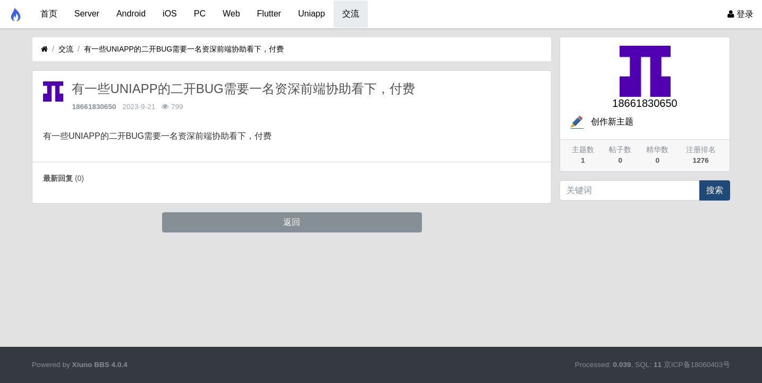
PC (200, 13)
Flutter (269, 13)
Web (231, 13)
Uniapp (311, 13)
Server (86, 13)
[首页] (44, 49)
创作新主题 (601, 121)
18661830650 (94, 107)
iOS (170, 13)
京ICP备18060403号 (697, 365)
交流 (350, 13)
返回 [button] (291, 222)
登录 (740, 14)
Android (131, 13)
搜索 (714, 190)
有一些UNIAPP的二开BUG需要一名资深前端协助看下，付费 (184, 49)
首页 (48, 13)
